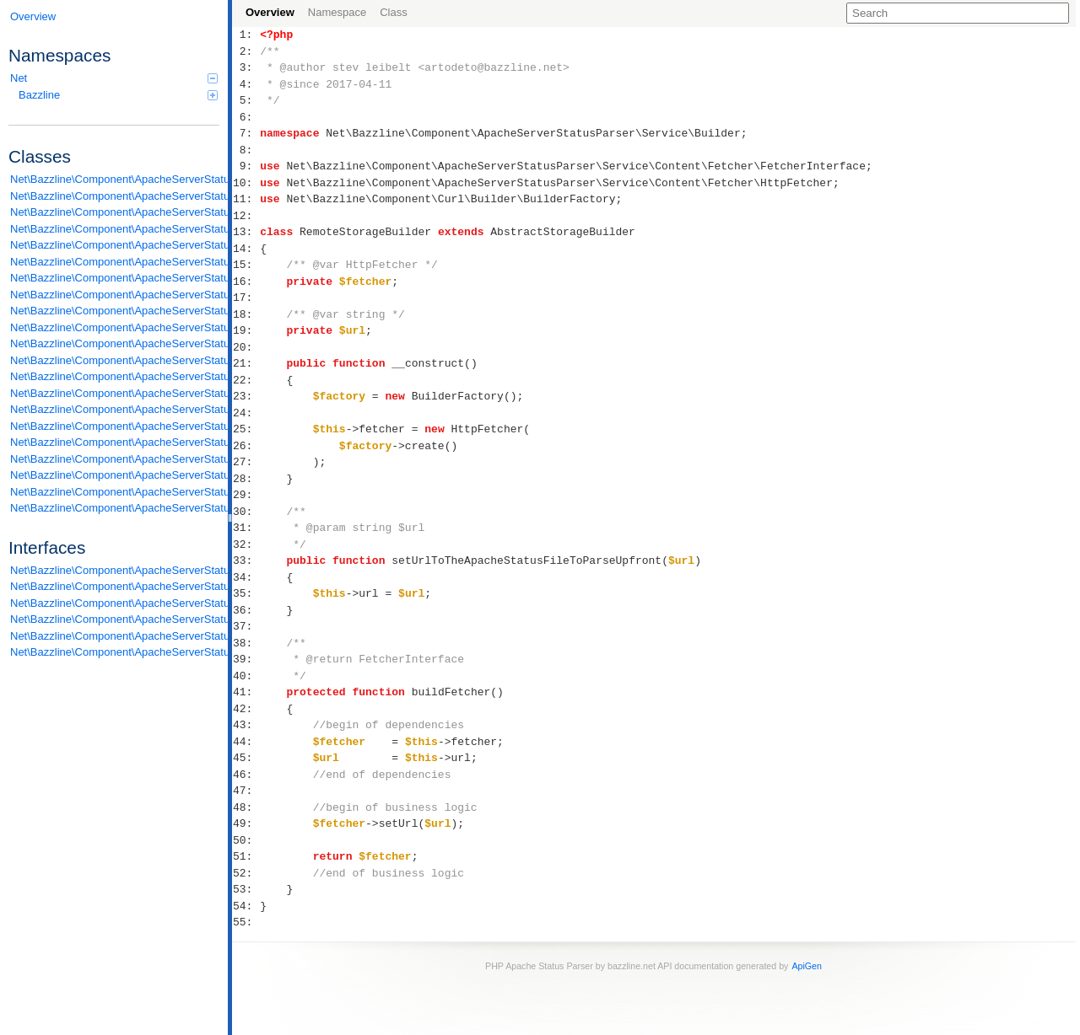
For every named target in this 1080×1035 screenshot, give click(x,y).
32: (246, 544)
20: (246, 347)
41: (246, 692)
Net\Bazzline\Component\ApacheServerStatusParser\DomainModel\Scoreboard (114, 212)
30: (246, 511)
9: (246, 166)
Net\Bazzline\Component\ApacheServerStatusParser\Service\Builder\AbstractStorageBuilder (114, 245)
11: (246, 198)
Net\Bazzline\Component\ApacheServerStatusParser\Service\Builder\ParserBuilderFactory (114, 294)
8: (246, 150)
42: (246, 708)
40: (246, 676)
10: (246, 182)
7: (246, 133)
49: (246, 823)
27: (246, 461)
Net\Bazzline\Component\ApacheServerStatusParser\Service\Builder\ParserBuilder (114, 277)
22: (246, 380)
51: (246, 856)
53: (246, 889)
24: (246, 413)
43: (246, 724)
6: (246, 117)
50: (246, 840)
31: (246, 527)
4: (246, 84)
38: (246, 643)
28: (246, 478)
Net (114, 78)
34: (246, 577)
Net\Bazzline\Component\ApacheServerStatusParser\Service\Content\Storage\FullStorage (114, 491)
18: (246, 314)
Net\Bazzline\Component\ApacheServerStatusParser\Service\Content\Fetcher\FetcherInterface (114, 603)
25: (246, 429)
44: (246, 741)
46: (246, 774)
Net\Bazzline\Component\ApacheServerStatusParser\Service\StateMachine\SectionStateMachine (114, 507)
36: (246, 610)
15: (246, 264)
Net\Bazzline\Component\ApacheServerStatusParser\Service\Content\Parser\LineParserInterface (114, 619)
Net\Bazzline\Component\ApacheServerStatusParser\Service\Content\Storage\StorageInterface (114, 652)
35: (246, 593)
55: (246, 922)
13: (246, 231)
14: (246, 248)
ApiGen (806, 966)
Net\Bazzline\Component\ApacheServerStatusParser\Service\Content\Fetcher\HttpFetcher (114, 360)
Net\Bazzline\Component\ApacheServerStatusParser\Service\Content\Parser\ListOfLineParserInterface (114, 636)
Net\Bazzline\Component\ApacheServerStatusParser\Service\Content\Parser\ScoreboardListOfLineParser (114, 426)
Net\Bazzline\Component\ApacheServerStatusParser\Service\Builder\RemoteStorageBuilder (114, 310)
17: (246, 297)
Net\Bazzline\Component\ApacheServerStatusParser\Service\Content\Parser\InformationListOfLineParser (114, 409)
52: (246, 873)
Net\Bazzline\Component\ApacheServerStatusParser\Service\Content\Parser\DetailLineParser (114, 376)
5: (246, 100)
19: (246, 330)
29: (246, 494)
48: (246, 807)
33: (246, 560)
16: (246, 281)
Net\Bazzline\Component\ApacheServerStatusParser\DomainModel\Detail (114, 179)
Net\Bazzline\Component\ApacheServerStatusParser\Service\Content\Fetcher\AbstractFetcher (114, 327)
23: (246, 396)
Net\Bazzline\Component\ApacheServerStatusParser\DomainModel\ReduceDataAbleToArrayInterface (114, 570)
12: (246, 215)
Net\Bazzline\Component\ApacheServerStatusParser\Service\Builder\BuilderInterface (114, 586)
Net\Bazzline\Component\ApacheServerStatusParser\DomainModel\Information (114, 196)
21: (246, 363)
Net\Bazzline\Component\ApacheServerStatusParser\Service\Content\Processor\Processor (114, 459)
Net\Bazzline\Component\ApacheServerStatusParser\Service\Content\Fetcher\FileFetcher (114, 343)
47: (246, 790)
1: (246, 34)
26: (246, 445)
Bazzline (118, 94)
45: (246, 757)
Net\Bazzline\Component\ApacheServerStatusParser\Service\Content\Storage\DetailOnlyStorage (114, 475)
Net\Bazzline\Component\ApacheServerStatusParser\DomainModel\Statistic (114, 229)
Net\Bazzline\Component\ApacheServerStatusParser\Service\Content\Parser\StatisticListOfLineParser (114, 442)
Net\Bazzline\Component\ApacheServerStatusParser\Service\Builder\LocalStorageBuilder (114, 261)
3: (246, 67)
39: (246, 659)
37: (246, 626)
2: (246, 51)
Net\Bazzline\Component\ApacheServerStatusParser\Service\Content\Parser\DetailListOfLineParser (114, 393)
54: (246, 906)
